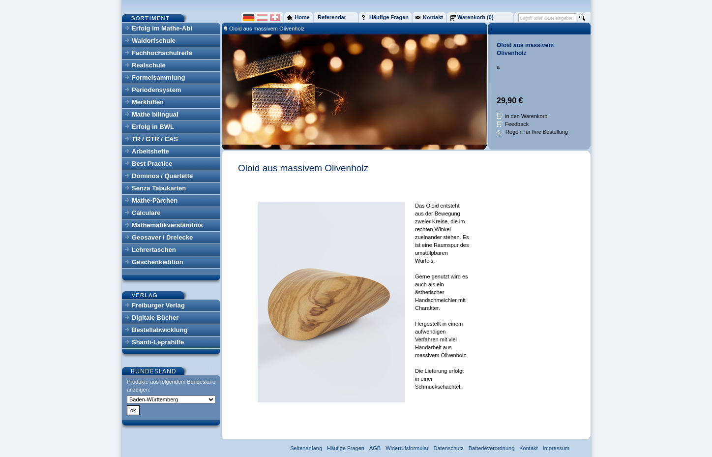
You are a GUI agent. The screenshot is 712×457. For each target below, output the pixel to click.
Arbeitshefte (150, 151)
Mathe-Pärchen (155, 200)
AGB (375, 448)
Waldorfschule (154, 40)
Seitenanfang (306, 448)
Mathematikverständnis (167, 225)
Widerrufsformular (407, 448)
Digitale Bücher (155, 317)
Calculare (146, 212)
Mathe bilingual (155, 114)
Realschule (149, 65)
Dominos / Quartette (162, 176)
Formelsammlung (158, 77)
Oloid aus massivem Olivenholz (266, 28)
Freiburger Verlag (158, 305)
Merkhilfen (148, 102)
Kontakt (528, 448)
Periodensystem (156, 89)
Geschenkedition (157, 262)
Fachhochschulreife (162, 53)
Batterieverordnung (492, 448)
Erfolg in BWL (153, 126)
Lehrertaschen (154, 249)
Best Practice (152, 163)
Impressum (556, 448)
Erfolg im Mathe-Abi (162, 28)
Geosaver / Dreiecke (162, 237)
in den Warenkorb (526, 116)
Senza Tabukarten (159, 188)
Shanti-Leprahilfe (158, 342)
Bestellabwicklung (159, 330)
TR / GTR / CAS (155, 139)
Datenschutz (449, 448)
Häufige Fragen (345, 448)
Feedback (517, 124)
